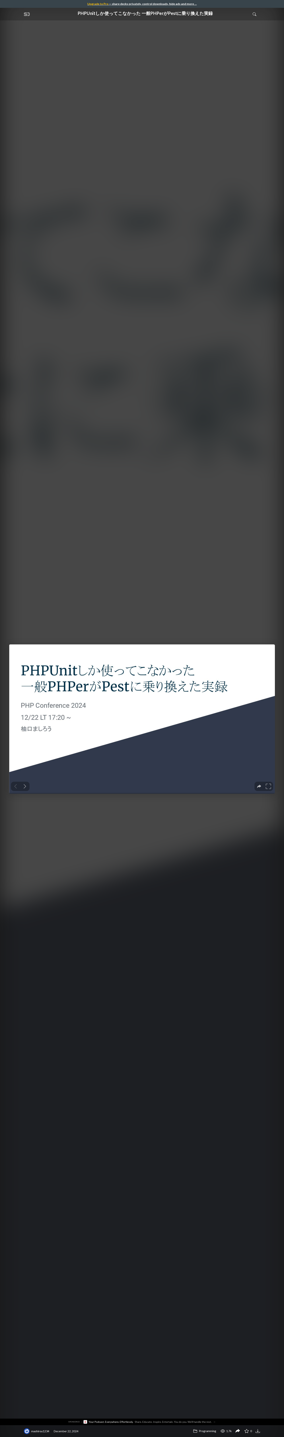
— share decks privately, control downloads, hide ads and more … (142, 3)
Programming (204, 1431)
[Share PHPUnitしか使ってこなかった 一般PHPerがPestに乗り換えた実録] (237, 1431)
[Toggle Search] (254, 14)
